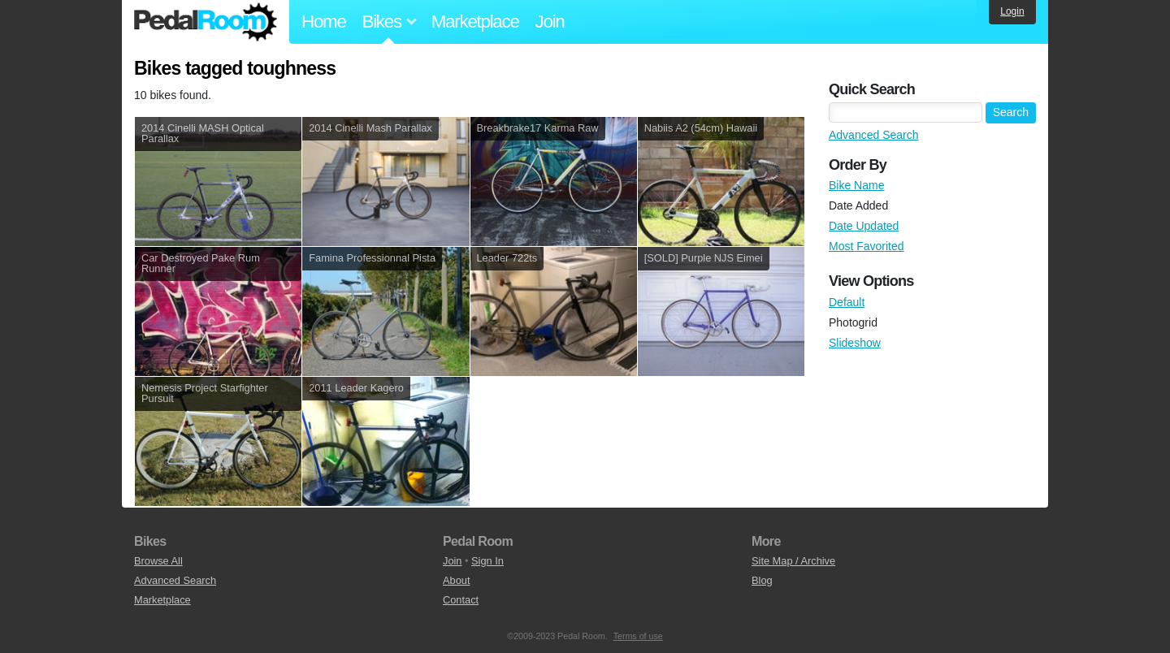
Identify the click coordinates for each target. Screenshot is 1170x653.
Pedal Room (205, 21)
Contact (461, 600)
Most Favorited (866, 246)
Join (550, 21)
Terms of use (638, 636)
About (456, 580)
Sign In (487, 561)
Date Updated (864, 225)
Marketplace (475, 21)
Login (1012, 11)
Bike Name (856, 185)
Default (846, 302)
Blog (762, 580)
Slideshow (855, 342)
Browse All (158, 561)
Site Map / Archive (793, 561)
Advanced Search (874, 134)
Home (323, 21)
